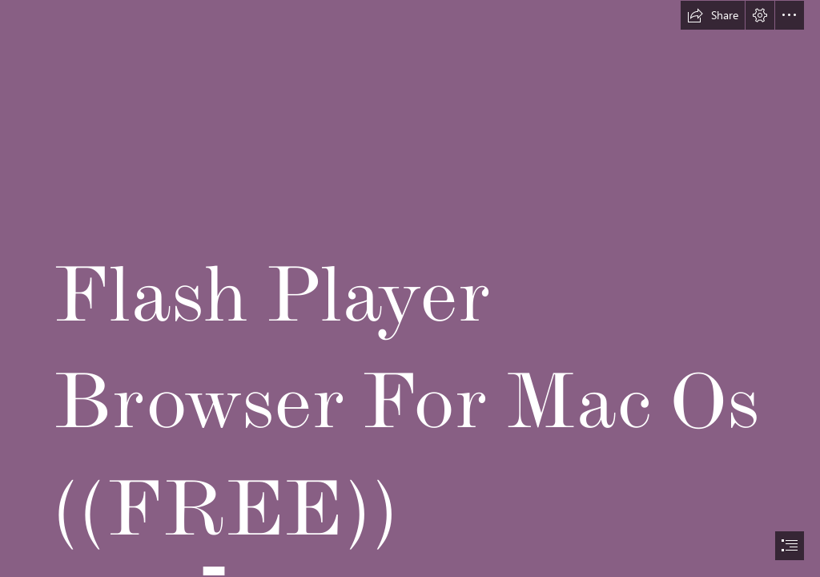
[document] (410, 288)
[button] (713, 15)
